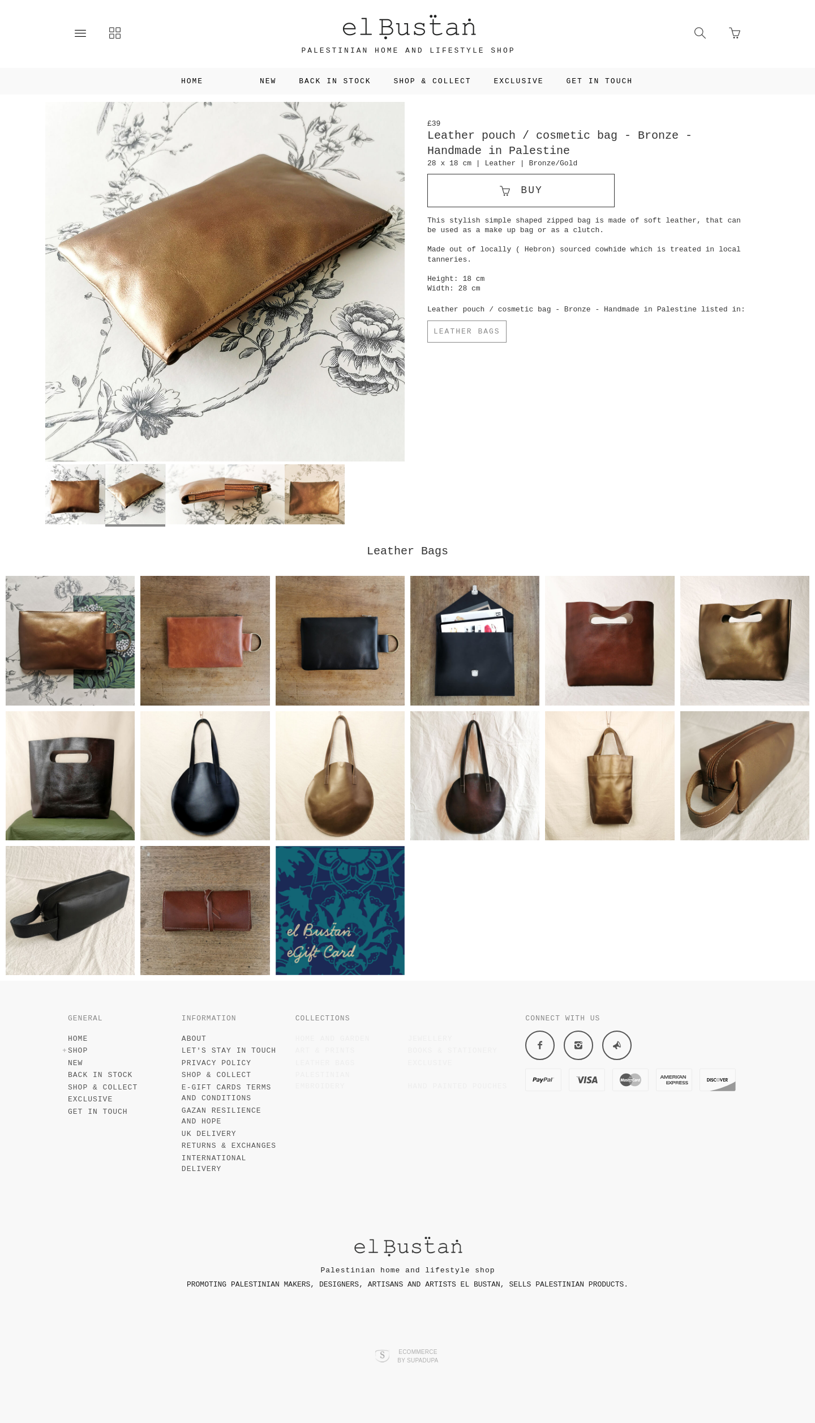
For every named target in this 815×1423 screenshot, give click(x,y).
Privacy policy (216, 1063)
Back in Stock (340, 81)
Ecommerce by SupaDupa (417, 1355)
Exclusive (524, 81)
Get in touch (605, 81)
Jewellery (430, 1039)
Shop (231, 81)
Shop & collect (216, 1075)
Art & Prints (325, 1050)
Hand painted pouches (457, 1086)
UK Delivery (209, 1134)
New (273, 81)
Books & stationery (452, 1050)
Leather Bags (467, 331)
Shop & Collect (438, 81)
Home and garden (332, 1039)
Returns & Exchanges (229, 1146)
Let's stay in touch (229, 1050)
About (194, 1039)
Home (186, 81)
